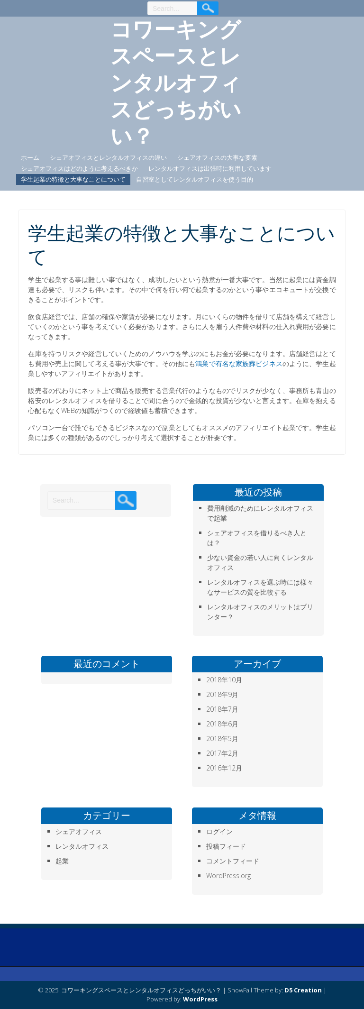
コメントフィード (232, 860)
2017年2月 (222, 753)
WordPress (200, 999)
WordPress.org (228, 875)
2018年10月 (224, 679)
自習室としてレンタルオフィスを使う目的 (194, 179)
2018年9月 (222, 694)
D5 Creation (303, 990)
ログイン (219, 831)
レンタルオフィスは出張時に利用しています (210, 168)
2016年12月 (224, 767)
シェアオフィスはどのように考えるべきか (79, 168)
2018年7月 (222, 709)
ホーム (30, 157)
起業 (62, 860)
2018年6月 (222, 723)
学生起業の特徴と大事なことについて (73, 179)
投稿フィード (226, 846)
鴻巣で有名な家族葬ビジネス (238, 363)
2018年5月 (222, 738)
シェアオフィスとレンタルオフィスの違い (108, 157)
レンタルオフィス (82, 846)
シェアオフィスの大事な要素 (217, 157)
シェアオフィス (78, 831)
